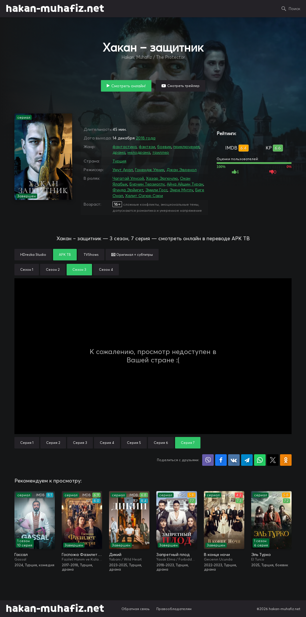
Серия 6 (161, 442)
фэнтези (147, 146)
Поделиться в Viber (208, 460)
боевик (164, 146)
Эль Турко (261, 554)
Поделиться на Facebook (221, 460)
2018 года (145, 138)
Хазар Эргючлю (162, 178)
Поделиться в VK (234, 460)
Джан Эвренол (181, 169)
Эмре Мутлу (181, 189)
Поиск (294, 8)
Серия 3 (80, 442)
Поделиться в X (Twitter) (273, 460)
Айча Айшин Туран (185, 184)
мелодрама (138, 152)
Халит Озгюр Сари (144, 195)
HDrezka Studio (33, 254)
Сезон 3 (79, 269)
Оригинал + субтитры (132, 254)
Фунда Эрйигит (127, 189)
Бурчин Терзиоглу (147, 184)
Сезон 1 (26, 269)
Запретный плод (172, 554)
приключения (186, 146)
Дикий (115, 554)
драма (118, 152)
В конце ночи (217, 554)
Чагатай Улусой (128, 178)
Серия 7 (188, 442)
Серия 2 (53, 442)
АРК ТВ (65, 254)
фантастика (124, 146)
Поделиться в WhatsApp (260, 460)
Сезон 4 (106, 269)
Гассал (21, 554)
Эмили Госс (156, 189)
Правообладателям (174, 609)
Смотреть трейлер (183, 86)
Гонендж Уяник (149, 169)
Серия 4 (107, 442)
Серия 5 (134, 442)
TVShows (91, 254)
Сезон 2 (53, 269)
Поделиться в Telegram (247, 460)
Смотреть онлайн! (128, 86)
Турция (119, 161)
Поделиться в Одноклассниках (286, 460)
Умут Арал (122, 169)
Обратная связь (135, 609)
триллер (160, 152)
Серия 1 (26, 442)
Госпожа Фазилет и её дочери (82, 554)
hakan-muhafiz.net (55, 8)
